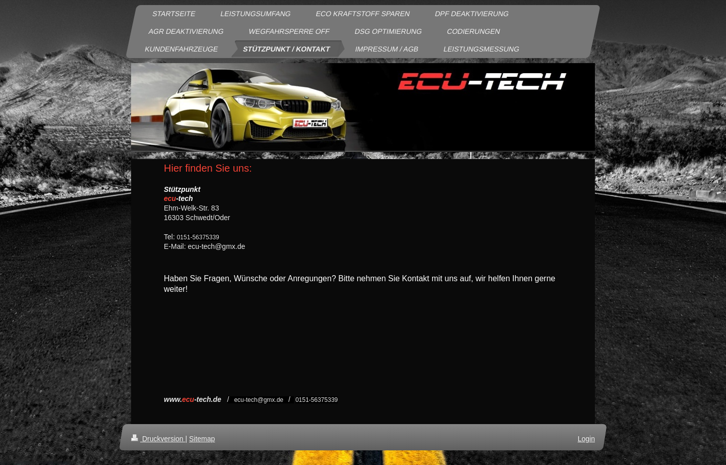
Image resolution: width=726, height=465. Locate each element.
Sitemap (202, 439)
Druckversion (158, 439)
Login (586, 439)
